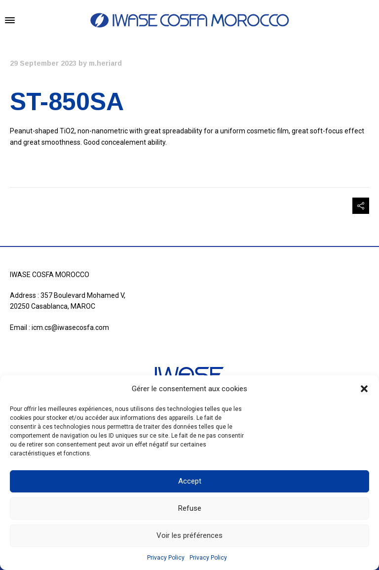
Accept (189, 481)
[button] (364, 389)
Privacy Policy (166, 557)
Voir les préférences (189, 535)
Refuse (189, 508)
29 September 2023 (43, 63)
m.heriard (105, 63)
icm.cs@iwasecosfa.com (70, 327)
